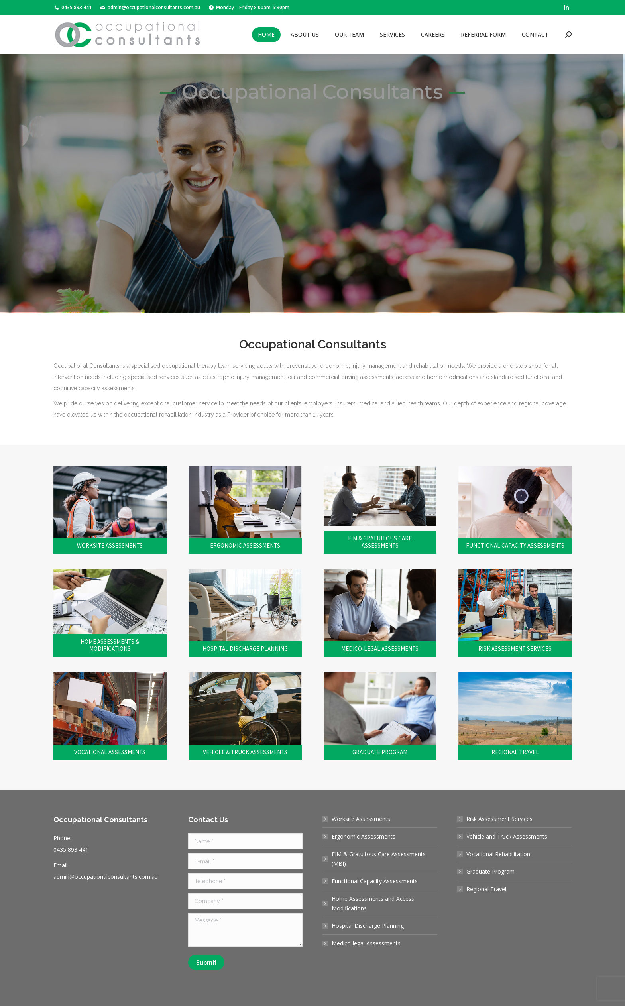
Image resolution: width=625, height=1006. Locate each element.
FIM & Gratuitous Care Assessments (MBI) (379, 858)
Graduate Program (490, 871)
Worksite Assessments (361, 819)
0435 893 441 (72, 7)
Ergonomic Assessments (363, 836)
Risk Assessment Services (499, 819)
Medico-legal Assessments (366, 943)
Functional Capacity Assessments (375, 881)
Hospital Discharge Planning (368, 925)
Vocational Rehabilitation (498, 854)
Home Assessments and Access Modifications (373, 903)
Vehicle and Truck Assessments (506, 836)
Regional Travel (486, 889)
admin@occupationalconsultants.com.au (150, 7)
